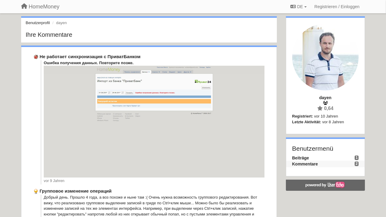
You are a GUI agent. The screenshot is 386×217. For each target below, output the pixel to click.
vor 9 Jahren (54, 181)
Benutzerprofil (38, 22)
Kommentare (305, 164)
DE (298, 6)
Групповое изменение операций (76, 190)
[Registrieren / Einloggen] (337, 7)
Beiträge (300, 158)
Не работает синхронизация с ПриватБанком (90, 56)
